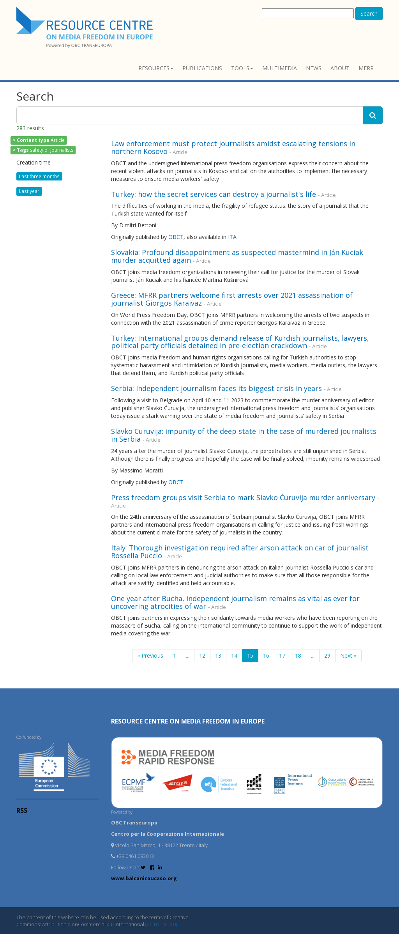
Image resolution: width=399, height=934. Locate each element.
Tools (242, 68)
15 (250, 655)
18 (298, 655)
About (340, 68)
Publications (202, 68)
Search (369, 13)
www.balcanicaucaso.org (144, 878)
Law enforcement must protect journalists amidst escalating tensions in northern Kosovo (233, 147)
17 (282, 655)
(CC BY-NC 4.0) (161, 924)
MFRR (366, 68)
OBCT (176, 237)
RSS (21, 810)
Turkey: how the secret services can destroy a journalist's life (213, 194)
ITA (233, 237)
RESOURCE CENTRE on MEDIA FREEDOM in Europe (188, 721)
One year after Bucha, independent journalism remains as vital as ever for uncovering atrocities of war (235, 602)
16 (266, 655)
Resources (155, 68)
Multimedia (279, 68)
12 (202, 655)
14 (234, 655)
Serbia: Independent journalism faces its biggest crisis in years (216, 388)
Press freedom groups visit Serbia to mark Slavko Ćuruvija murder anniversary (243, 497)
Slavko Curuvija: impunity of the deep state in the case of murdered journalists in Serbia (243, 435)
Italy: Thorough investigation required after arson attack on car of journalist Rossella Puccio (240, 551)
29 (327, 655)
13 (218, 655)
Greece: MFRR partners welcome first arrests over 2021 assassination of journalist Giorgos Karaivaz (232, 299)
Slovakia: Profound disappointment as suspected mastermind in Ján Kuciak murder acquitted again (237, 256)
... (187, 655)
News (313, 68)
